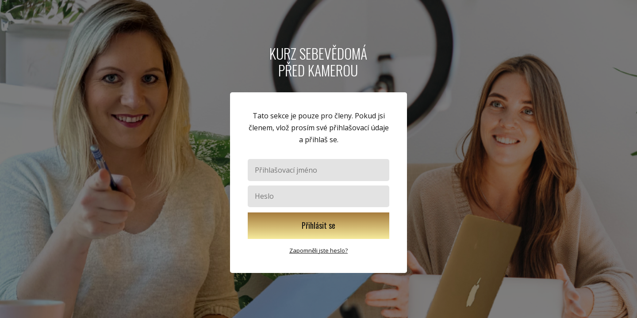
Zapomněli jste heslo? (318, 250)
